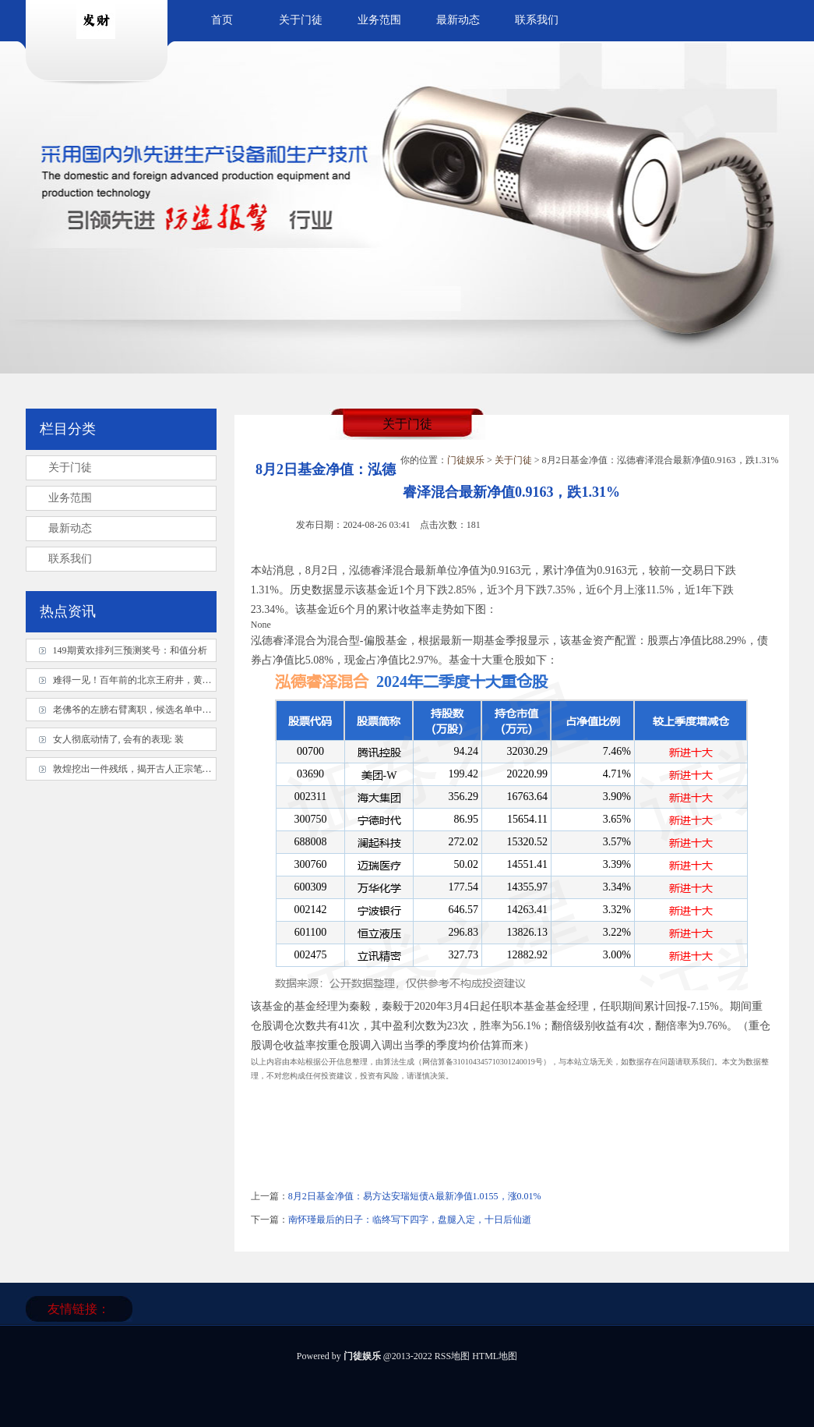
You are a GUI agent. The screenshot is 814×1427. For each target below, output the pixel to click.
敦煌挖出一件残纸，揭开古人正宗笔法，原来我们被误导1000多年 (188, 768)
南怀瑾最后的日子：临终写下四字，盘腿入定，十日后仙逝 (409, 1219)
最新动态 (458, 20)
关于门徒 (300, 20)
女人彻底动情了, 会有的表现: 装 (118, 739)
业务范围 (379, 20)
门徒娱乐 (466, 460)
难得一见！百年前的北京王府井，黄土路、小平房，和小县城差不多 (193, 680)
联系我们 (537, 20)
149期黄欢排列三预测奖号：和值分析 (130, 650)
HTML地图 (494, 1356)
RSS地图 (452, 1356)
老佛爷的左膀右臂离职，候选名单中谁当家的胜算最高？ (170, 709)
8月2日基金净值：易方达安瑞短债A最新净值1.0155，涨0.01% (414, 1196)
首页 (222, 20)
